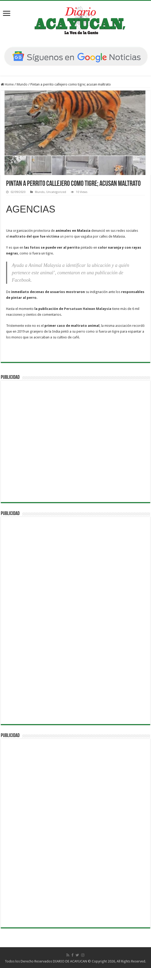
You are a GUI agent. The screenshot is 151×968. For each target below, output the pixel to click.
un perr (40, 236)
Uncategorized (56, 192)
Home (7, 84)
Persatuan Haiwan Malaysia (87, 309)
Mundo (22, 84)
